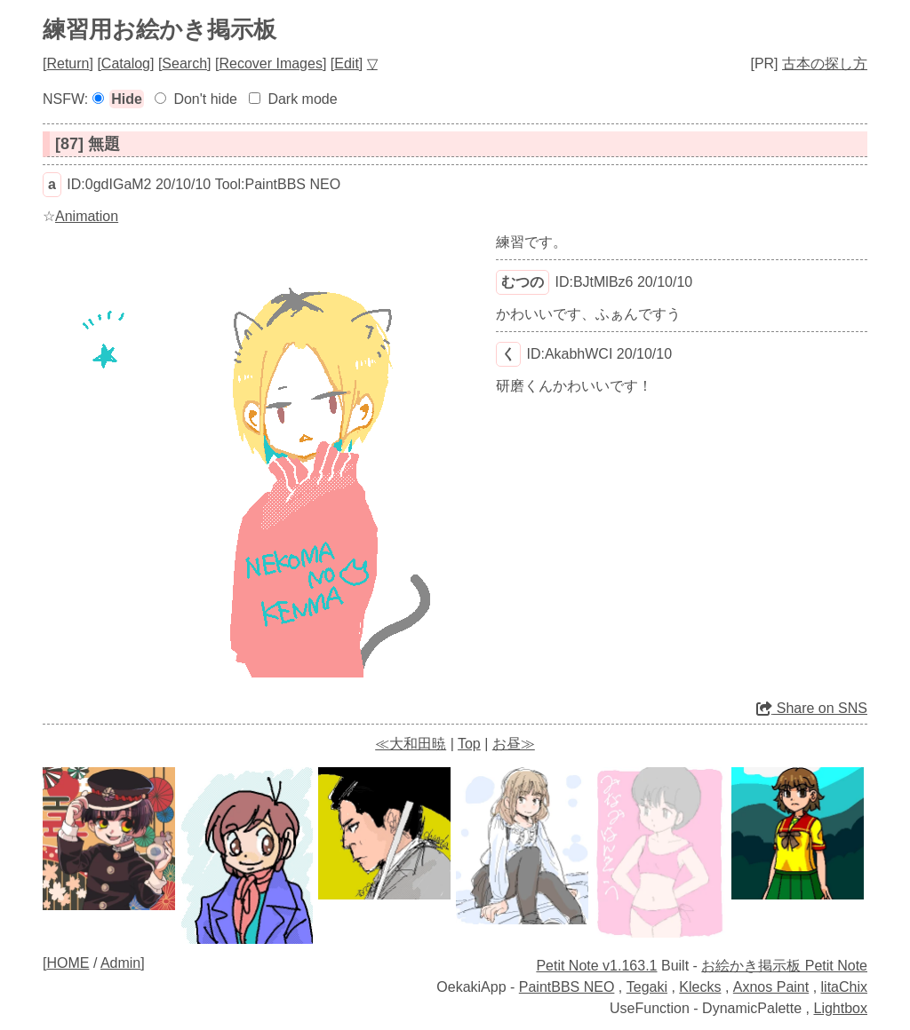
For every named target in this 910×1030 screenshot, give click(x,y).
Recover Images (271, 63)
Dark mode (302, 99)
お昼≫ (513, 743)
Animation (86, 216)
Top (469, 743)
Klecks (700, 986)
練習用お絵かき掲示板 (159, 29)
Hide (126, 99)
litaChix (844, 986)
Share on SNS (811, 708)
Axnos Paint (771, 986)
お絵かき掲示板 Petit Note (784, 965)
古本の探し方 (824, 63)
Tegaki (647, 986)
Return (67, 63)
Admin (120, 963)
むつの (522, 281)
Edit (346, 63)
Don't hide (205, 99)
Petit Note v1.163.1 (596, 965)
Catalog (125, 63)
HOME (67, 963)
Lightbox (841, 1008)
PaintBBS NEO (567, 986)
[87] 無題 (87, 144)
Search (184, 63)
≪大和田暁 (410, 743)
